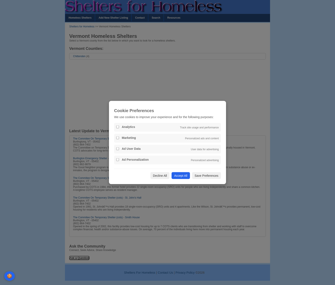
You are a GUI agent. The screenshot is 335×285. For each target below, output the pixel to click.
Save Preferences (206, 175)
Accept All (180, 175)
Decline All (160, 175)
